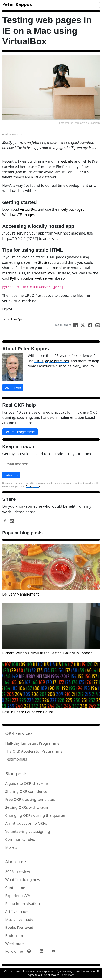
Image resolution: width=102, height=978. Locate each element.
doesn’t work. (45, 273)
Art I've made (16, 911)
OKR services (18, 733)
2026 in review (17, 871)
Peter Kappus (17, 4)
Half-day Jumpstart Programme (32, 743)
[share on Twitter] (84, 325)
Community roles (20, 839)
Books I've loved (19, 927)
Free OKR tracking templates (30, 799)
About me (15, 862)
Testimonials (16, 759)
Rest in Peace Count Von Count (27, 712)
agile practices (57, 361)
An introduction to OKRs (26, 823)
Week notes (15, 943)
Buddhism (14, 935)
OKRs (38, 361)
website (66, 161)
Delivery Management (20, 594)
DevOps (16, 319)
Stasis (43, 262)
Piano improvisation (22, 903)
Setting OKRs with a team (27, 807)
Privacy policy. (33, 486)
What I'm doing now (22, 879)
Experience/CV (17, 895)
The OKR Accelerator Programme (33, 751)
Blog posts (16, 774)
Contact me (15, 887)
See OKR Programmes (20, 432)
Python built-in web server (31, 278)
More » (11, 847)
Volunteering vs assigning (27, 831)
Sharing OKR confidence (26, 791)
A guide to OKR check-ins (27, 783)
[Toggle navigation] (95, 5)
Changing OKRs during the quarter (35, 815)
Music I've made (19, 919)
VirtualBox (28, 209)
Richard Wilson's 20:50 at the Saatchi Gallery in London (47, 653)
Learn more (13, 387)
